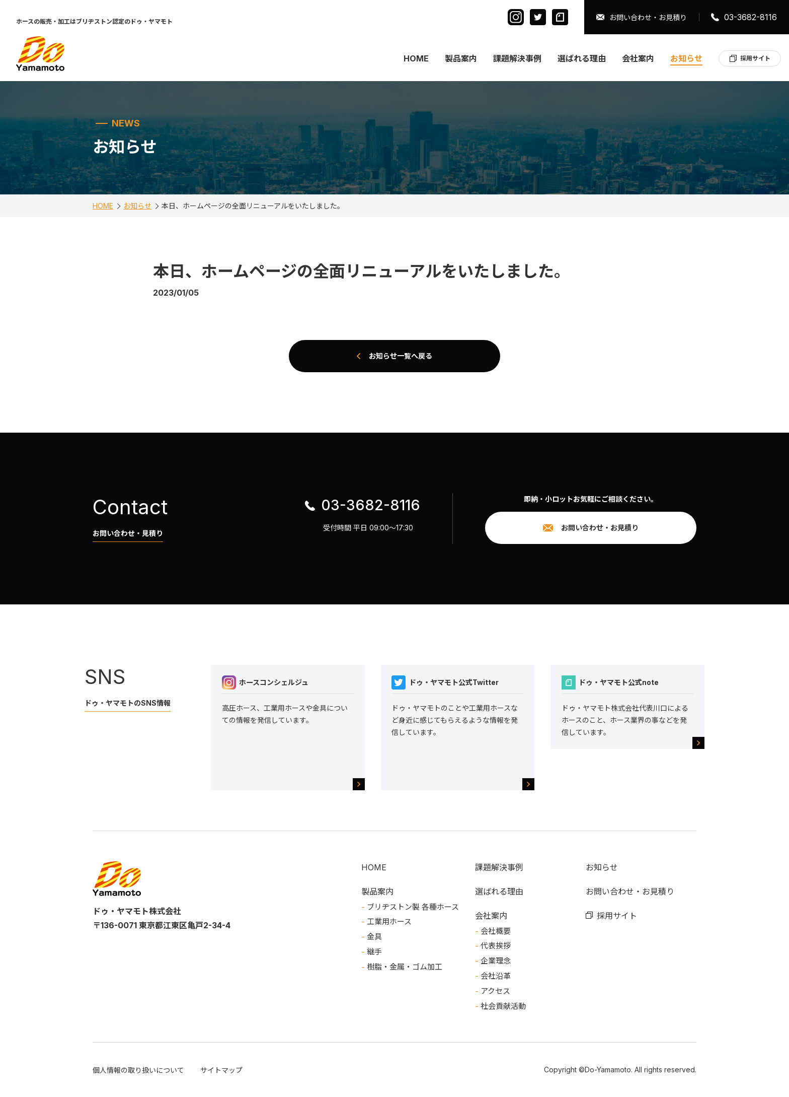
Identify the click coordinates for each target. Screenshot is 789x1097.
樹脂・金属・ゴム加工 (404, 967)
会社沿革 (496, 976)
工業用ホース (389, 921)
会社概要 (496, 931)
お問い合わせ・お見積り (648, 17)
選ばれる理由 (582, 58)
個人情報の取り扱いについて (138, 1070)
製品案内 (461, 58)
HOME (416, 58)
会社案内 (638, 58)
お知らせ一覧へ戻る (400, 356)
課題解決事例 (517, 58)
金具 (374, 936)
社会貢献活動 (503, 1006)
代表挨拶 (496, 945)
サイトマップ (221, 1070)
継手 (374, 951)
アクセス (495, 991)
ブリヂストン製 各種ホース (413, 907)
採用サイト (755, 58)
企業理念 (496, 961)
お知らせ (686, 58)
